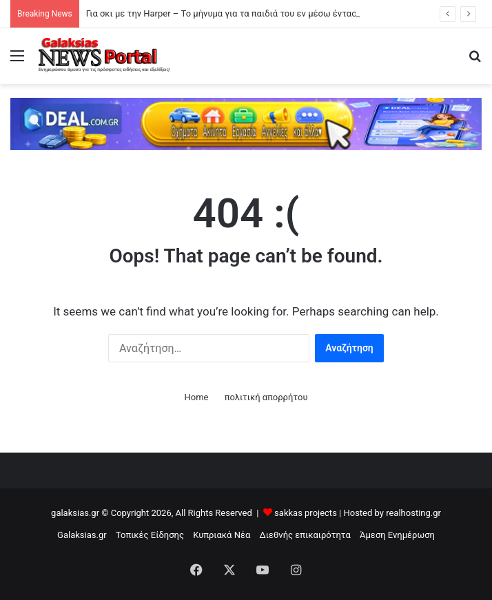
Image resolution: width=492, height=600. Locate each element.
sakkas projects (305, 513)
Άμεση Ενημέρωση (397, 535)
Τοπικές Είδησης (150, 535)
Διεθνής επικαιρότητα (305, 535)
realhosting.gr (413, 513)
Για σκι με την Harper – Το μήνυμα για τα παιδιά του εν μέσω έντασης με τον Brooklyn (259, 13)
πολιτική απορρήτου (266, 397)
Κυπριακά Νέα (221, 535)
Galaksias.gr (82, 535)
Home (196, 397)
